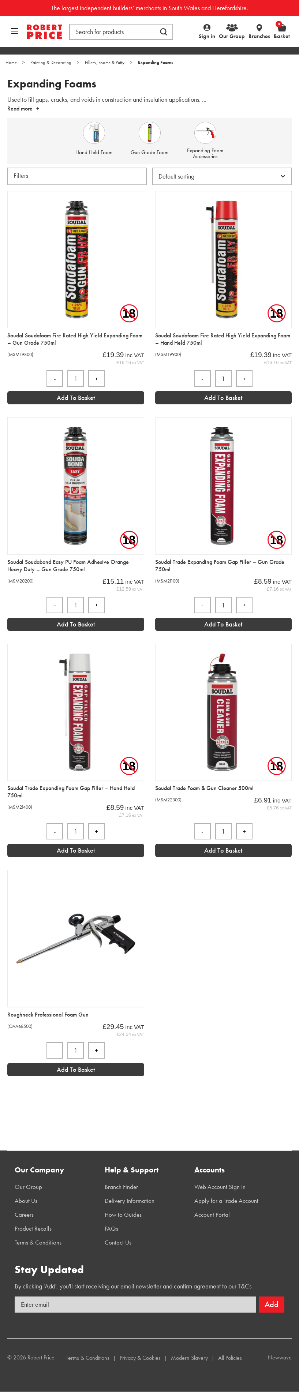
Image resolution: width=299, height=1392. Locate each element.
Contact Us (118, 1242)
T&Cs (244, 1286)
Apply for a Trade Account (226, 1201)
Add (272, 1304)
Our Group (232, 36)
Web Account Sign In (220, 1187)
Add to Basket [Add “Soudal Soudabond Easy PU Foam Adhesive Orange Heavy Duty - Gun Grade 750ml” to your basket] (76, 624)
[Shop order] (222, 176)
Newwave (280, 1357)
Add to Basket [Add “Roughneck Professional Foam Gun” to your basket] (76, 1069)
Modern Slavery (189, 1358)
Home (11, 62)
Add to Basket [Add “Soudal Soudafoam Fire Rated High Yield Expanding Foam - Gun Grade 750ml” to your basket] (76, 397)
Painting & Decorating (50, 62)
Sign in (207, 36)
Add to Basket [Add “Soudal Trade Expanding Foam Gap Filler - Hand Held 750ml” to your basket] (76, 850)
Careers (24, 1214)
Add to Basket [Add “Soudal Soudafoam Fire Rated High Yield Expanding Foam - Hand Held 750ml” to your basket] (223, 397)
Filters (21, 175)
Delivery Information (129, 1201)
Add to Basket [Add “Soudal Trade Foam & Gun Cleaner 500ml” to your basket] (223, 850)
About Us (26, 1201)
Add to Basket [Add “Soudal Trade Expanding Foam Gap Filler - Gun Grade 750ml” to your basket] (223, 624)
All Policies (230, 1358)
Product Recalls (33, 1228)
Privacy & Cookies (140, 1358)
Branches (259, 36)
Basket (282, 31)
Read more (20, 108)
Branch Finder (121, 1187)
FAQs (111, 1228)
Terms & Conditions (38, 1242)
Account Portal (212, 1214)
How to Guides (123, 1214)
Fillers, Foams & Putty (104, 62)
